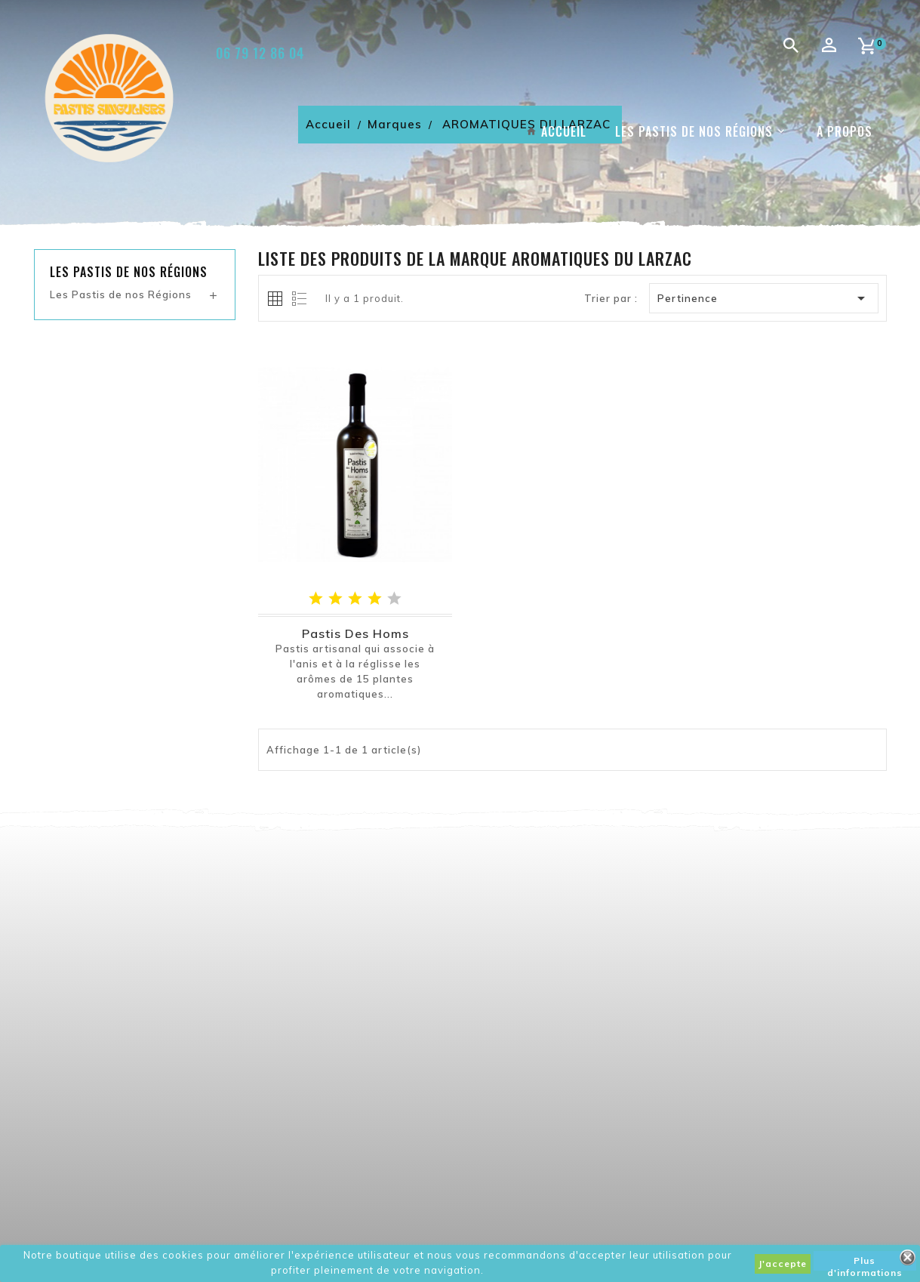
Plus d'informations (865, 1263)
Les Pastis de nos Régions (121, 294)
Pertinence (764, 298)
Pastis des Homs (355, 633)
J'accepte (782, 1263)
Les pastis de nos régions (129, 272)
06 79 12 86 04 (260, 53)
